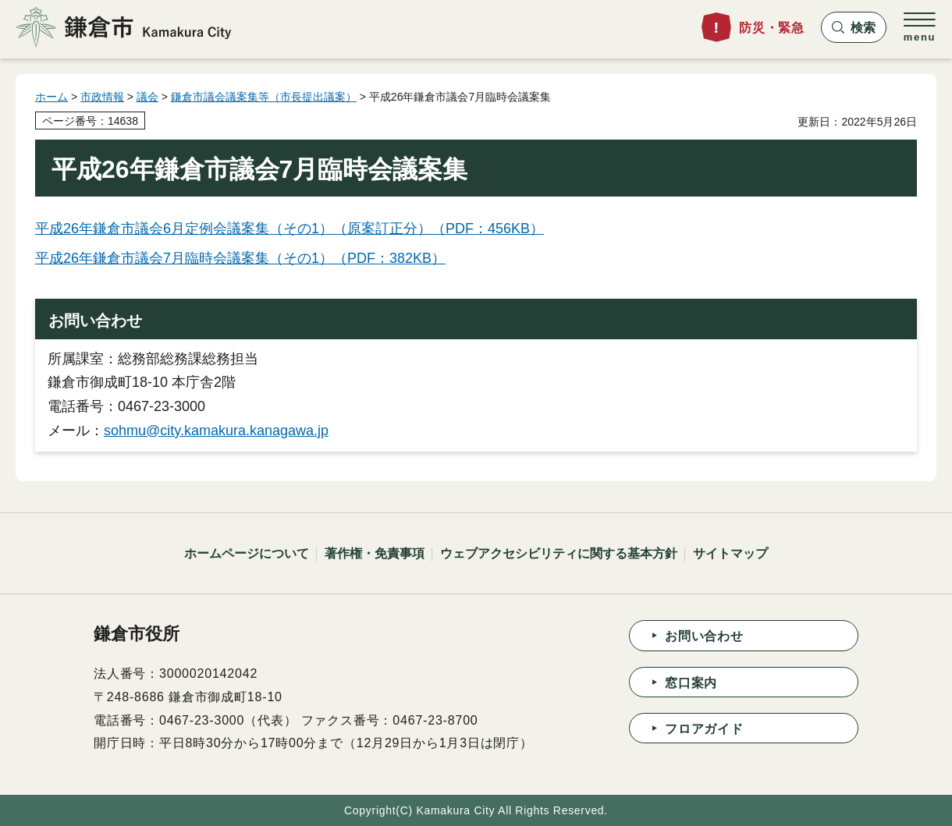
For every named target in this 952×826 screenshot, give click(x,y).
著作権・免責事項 (374, 553)
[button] (853, 27)
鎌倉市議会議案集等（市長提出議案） (264, 96)
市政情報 (102, 96)
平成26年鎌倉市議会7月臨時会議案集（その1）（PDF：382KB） (240, 258)
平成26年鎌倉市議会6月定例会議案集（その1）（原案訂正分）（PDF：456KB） (289, 228)
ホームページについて (246, 553)
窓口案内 (691, 683)
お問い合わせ (704, 636)
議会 (147, 96)
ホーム (51, 96)
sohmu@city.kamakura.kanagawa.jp (216, 430)
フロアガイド (704, 729)
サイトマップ (730, 553)
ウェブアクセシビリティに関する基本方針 (558, 553)
